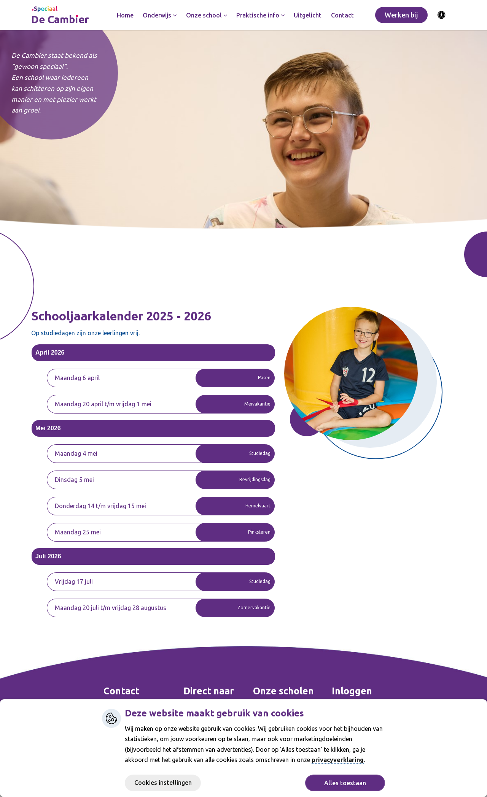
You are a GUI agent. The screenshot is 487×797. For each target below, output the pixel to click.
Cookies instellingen (163, 782)
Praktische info (260, 15)
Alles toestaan (345, 783)
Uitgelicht (307, 15)
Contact (342, 15)
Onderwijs (160, 15)
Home (125, 15)
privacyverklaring (338, 759)
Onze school (206, 15)
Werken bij (401, 15)
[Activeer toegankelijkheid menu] (441, 15)
